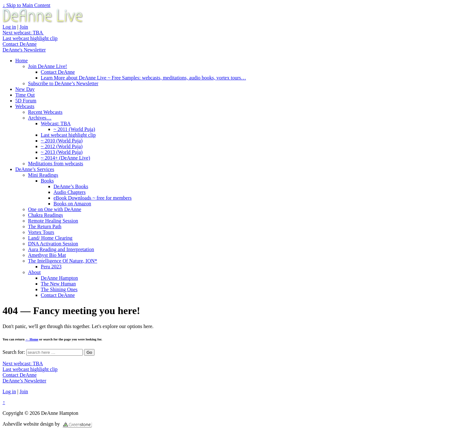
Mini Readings (43, 175)
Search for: (14, 352)
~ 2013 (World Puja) (61, 152)
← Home (32, 339)
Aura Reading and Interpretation (61, 249)
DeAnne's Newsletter (24, 49)
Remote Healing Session (53, 220)
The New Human (58, 283)
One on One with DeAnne (54, 209)
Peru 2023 (51, 266)
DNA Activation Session (53, 243)
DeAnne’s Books (70, 186)
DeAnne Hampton (59, 278)
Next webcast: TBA (23, 32)
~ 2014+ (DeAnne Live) (65, 158)
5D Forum (25, 100)
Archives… (40, 117)
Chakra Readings (45, 215)
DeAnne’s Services (34, 169)
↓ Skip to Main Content (26, 5)
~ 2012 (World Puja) (61, 146)
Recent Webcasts (45, 112)
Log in (9, 27)
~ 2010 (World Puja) (61, 140)
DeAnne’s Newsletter (24, 380)
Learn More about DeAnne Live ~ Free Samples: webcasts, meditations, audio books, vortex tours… (143, 77)
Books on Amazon (72, 203)
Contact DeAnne (20, 44)
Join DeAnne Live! (47, 66)
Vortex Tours (41, 232)
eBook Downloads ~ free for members (92, 198)
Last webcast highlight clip (30, 38)
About (34, 272)
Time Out (25, 95)
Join (23, 27)
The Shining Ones (59, 289)
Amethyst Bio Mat (47, 255)
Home (21, 60)
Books (47, 180)
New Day (25, 89)
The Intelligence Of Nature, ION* (62, 261)
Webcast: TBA (56, 123)
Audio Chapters (69, 192)
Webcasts (24, 106)
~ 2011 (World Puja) (74, 129)
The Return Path (44, 226)
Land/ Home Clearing (50, 238)
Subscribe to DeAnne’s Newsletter (63, 83)
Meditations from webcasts (55, 163)
